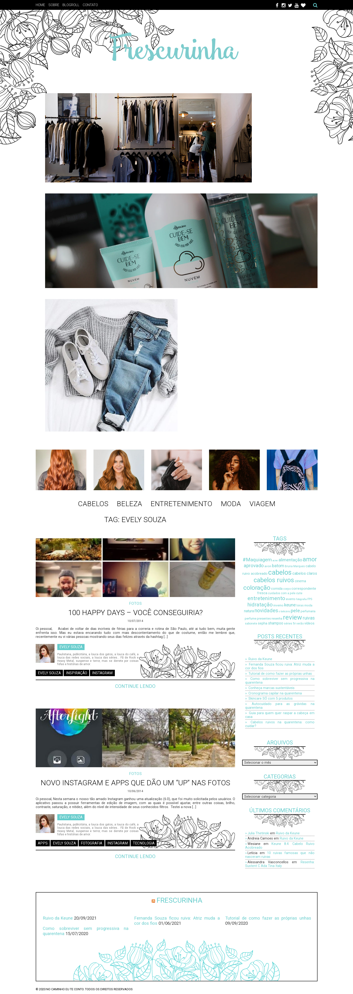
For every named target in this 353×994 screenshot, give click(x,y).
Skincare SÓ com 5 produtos (270, 698)
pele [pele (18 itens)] (295, 610)
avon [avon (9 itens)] (267, 566)
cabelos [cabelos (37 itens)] (280, 572)
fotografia (91, 843)
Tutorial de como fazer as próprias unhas (280, 673)
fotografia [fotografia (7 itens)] (301, 599)
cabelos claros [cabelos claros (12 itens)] (304, 573)
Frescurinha (179, 900)
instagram (102, 673)
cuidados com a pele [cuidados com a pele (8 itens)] (281, 593)
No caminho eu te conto (65, 989)
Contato (90, 5)
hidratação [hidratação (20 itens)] (260, 604)
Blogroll (70, 5)
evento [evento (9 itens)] (290, 599)
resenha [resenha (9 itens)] (277, 618)
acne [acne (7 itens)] (275, 560)
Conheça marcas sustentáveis (271, 688)
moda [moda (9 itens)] (308, 605)
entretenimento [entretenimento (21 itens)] (266, 598)
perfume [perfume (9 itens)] (250, 618)
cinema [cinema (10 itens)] (300, 581)
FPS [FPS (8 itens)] (309, 599)
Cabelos (93, 504)
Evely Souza (70, 647)
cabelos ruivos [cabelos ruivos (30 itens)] (274, 580)
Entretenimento (181, 504)
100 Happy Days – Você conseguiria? (135, 612)
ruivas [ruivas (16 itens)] (309, 618)
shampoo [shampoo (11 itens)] (275, 623)
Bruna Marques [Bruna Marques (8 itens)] (295, 566)
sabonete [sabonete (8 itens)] (251, 623)
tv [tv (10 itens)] (294, 623)
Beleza (129, 504)
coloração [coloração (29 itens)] (256, 587)
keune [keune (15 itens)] (290, 605)
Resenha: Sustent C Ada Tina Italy (279, 864)
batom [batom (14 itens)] (278, 565)
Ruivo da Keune (260, 659)
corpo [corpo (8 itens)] (287, 588)
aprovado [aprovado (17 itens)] (254, 565)
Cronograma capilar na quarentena (275, 693)
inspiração (76, 673)
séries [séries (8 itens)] (288, 623)
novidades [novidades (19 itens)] (266, 610)
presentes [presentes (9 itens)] (264, 618)
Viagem (262, 504)
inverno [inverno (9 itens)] (278, 605)
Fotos (135, 603)
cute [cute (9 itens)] (299, 593)
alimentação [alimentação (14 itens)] (290, 559)
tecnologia (144, 843)
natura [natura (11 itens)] (249, 611)
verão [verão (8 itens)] (300, 623)
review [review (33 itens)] (292, 617)
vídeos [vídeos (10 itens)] (309, 623)
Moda (231, 504)
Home (40, 5)
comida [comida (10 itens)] (277, 589)
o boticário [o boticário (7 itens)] (284, 611)
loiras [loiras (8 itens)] (300, 605)
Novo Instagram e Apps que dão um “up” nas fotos (135, 782)
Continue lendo (135, 686)
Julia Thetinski (258, 833)
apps (43, 843)
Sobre (53, 5)
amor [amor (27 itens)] (310, 559)
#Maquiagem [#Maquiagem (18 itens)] (257, 559)
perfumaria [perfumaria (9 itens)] (308, 611)
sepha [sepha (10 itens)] (262, 623)
